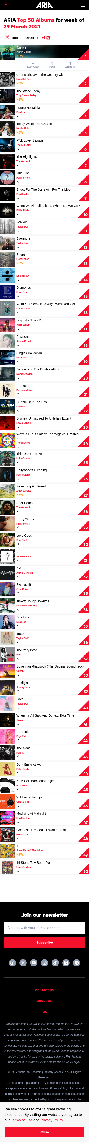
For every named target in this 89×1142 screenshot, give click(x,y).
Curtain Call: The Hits (31, 402)
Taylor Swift (22, 227)
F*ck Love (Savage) (30, 140)
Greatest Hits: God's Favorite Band (41, 830)
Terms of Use (21, 1120)
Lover (20, 699)
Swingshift (23, 584)
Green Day (22, 834)
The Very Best (26, 650)
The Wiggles (23, 443)
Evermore (23, 238)
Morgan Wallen (24, 374)
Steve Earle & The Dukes (29, 850)
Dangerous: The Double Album (38, 369)
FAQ (45, 1012)
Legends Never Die (30, 320)
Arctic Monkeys (24, 573)
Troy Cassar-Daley (26, 95)
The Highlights (26, 157)
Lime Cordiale (23, 867)
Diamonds (23, 287)
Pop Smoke (22, 194)
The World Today (28, 91)
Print (11, 38)
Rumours (22, 385)
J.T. (18, 846)
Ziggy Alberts (23, 490)
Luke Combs (23, 308)
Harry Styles (23, 177)
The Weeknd (23, 161)
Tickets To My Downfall (32, 601)
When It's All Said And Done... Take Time (45, 715)
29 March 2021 (22, 27)
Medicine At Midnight (31, 813)
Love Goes (24, 535)
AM (18, 568)
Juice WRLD (23, 325)
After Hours (24, 503)
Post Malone (23, 475)
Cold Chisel (22, 589)
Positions (22, 336)
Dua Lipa (21, 112)
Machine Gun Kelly (26, 605)
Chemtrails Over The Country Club (40, 75)
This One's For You (30, 454)
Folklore (22, 222)
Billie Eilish (22, 210)
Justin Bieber (23, 52)
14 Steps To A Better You (34, 862)
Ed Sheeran (22, 276)
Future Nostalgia (28, 107)
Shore (20, 254)
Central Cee (22, 802)
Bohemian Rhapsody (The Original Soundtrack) (50, 666)
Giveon (20, 720)
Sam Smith (22, 540)
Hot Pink (22, 732)
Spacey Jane (23, 687)
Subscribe (44, 943)
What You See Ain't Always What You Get (45, 304)
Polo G (20, 753)
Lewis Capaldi (24, 423)
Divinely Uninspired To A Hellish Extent (43, 418)
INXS (19, 654)
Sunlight (22, 683)
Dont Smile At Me (28, 764)
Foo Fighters (23, 818)
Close (44, 1132)
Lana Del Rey (23, 79)
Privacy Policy (51, 1120)
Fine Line (23, 173)
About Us (44, 1001)
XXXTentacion (24, 556)
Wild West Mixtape (29, 797)
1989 (20, 634)
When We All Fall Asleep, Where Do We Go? (48, 206)
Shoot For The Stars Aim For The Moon (44, 189)
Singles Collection (29, 353)
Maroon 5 (21, 357)
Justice (21, 47)
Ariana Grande (24, 341)
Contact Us (44, 990)
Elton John (22, 292)
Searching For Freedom (33, 486)
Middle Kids (22, 128)
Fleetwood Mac (24, 390)
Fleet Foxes (22, 259)
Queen (20, 671)
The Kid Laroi (23, 145)
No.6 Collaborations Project (35, 781)
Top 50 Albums (35, 20)
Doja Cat (21, 736)
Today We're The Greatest (34, 124)
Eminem (20, 406)
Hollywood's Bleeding (31, 470)
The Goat (23, 748)
